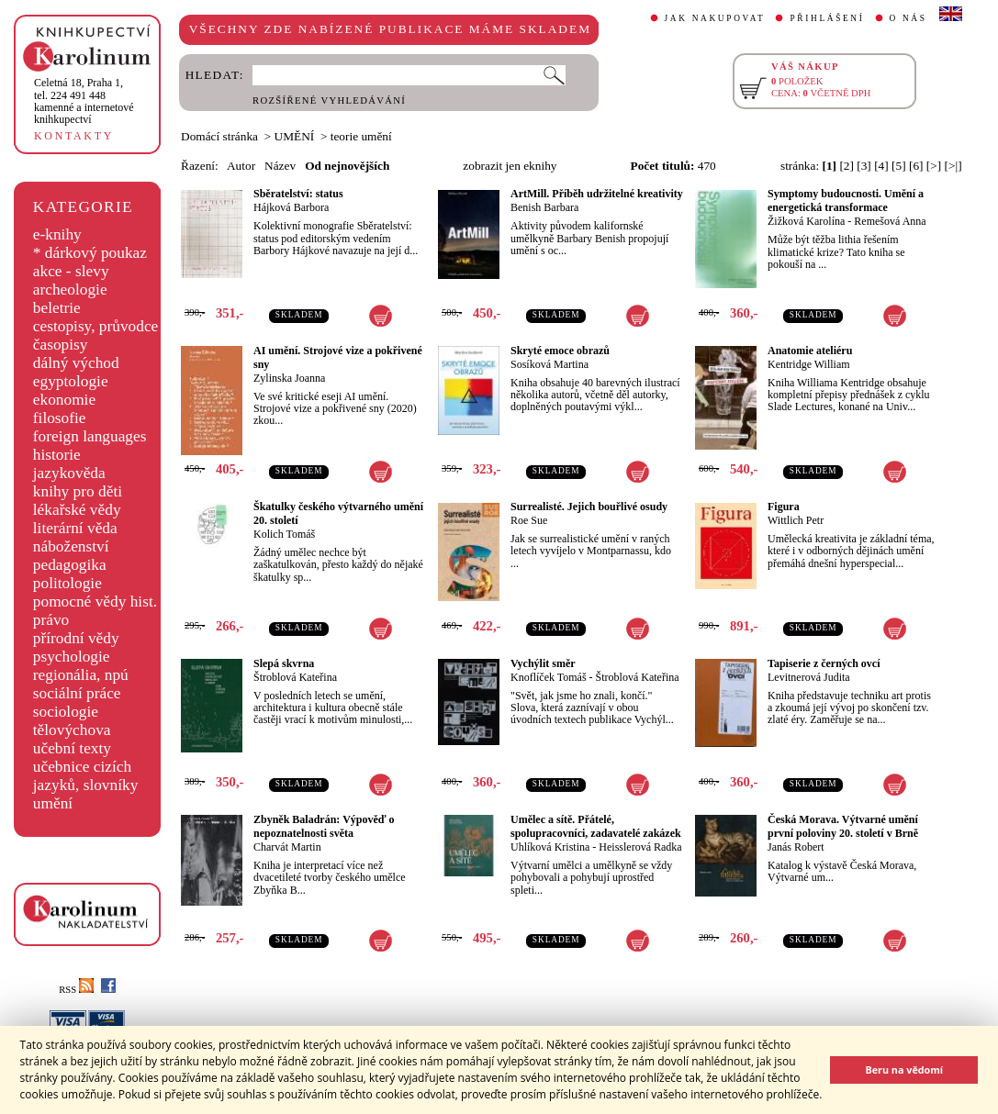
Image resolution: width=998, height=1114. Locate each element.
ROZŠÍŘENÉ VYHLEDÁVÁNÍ (329, 100)
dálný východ (76, 363)
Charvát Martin (287, 847)
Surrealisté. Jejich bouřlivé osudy (588, 506)
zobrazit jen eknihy (509, 166)
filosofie (59, 418)
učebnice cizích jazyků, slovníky (86, 776)
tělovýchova (72, 730)
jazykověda (69, 473)
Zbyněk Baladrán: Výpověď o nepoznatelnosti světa (324, 826)
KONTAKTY (74, 135)
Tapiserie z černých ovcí (824, 663)
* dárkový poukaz (90, 253)
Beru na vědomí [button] (904, 1069)
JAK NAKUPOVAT (715, 18)
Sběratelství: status (298, 193)
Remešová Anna (889, 221)
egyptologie (70, 381)
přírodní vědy (76, 638)
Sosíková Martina (549, 364)
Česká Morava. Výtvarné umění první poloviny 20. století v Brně (843, 826)
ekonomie (64, 399)
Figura (784, 506)
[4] (881, 166)
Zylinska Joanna (289, 378)
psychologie (71, 656)
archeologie (70, 289)
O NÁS (908, 18)
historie (57, 454)
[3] (864, 166)
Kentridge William (809, 364)
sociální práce (77, 693)
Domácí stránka (219, 136)
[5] (898, 166)
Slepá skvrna (283, 663)
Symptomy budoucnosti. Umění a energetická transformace (846, 200)
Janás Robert (796, 847)
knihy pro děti (77, 491)
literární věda (75, 528)
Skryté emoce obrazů (560, 350)
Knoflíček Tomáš (548, 677)
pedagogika (70, 565)
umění (53, 803)
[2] (846, 166)
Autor (241, 166)
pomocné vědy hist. (95, 601)
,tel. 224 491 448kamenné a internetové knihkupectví (84, 101)
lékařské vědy (77, 509)
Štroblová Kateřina (295, 677)
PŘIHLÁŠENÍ (827, 18)
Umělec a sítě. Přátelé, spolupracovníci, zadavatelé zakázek (595, 826)
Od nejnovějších (347, 166)
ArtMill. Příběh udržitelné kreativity (596, 193)
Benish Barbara (544, 207)
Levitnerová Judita (809, 677)
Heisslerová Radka (640, 847)
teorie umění (361, 136)
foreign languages (90, 436)
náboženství (71, 546)
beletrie (57, 308)
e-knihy (57, 234)
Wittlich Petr (796, 520)
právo (51, 620)
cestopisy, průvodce (96, 326)
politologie (67, 583)
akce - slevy (71, 271)
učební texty (72, 748)
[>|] (953, 166)
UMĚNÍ (295, 136)
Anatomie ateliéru (810, 350)
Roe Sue (528, 520)
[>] (933, 166)
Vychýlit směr (543, 663)
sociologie (65, 711)
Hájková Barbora (291, 207)
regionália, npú (81, 675)
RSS (76, 990)
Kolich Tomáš (284, 534)
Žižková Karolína (806, 221)
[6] (916, 166)
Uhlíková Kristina (549, 847)
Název (280, 166)
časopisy (60, 344)
